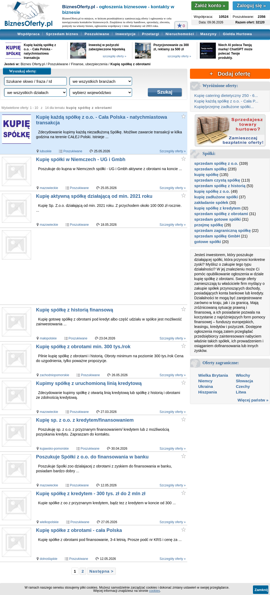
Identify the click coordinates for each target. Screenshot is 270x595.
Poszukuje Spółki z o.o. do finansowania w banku (92, 456)
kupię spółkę (206, 174)
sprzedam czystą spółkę (217, 180)
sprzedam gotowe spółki (217, 219)
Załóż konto (209, 5)
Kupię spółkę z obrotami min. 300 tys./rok (83, 346)
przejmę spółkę (208, 225)
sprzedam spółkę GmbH (217, 236)
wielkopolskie (49, 522)
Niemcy (205, 381)
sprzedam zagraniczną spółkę (222, 230)
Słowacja (244, 381)
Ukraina (205, 386)
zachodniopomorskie (54, 375)
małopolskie (48, 338)
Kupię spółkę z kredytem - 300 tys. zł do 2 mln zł (90, 493)
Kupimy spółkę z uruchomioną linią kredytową (89, 383)
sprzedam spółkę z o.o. (216, 163)
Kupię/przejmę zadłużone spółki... (224, 106)
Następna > (101, 571)
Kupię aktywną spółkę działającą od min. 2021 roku (94, 196)
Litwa (241, 392)
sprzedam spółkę (210, 169)
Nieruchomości (179, 34)
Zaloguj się (251, 5)
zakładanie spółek (211, 202)
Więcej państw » (252, 400)
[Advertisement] (111, 266)
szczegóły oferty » (114, 56)
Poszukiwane (97, 34)
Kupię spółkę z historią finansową (74, 310)
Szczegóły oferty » (173, 151)
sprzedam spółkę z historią (219, 185)
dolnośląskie (48, 559)
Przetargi (150, 34)
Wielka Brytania (213, 375)
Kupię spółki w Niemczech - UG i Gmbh (80, 159)
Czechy (243, 386)
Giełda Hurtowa (237, 34)
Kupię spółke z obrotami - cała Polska (79, 530)
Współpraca (28, 34)
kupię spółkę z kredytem (217, 208)
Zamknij (261, 590)
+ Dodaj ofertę (230, 74)
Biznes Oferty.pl (33, 64)
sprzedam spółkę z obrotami (221, 213)
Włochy (243, 375)
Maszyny (208, 34)
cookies (154, 591)
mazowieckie (49, 188)
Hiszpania (207, 392)
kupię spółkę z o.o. (212, 191)
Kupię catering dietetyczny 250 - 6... (226, 95)
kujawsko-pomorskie (54, 448)
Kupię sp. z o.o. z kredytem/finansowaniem (85, 420)
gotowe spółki (207, 241)
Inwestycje (126, 34)
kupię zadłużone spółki (216, 197)
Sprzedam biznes (62, 34)
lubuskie (45, 151)
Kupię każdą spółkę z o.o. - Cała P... (226, 101)
